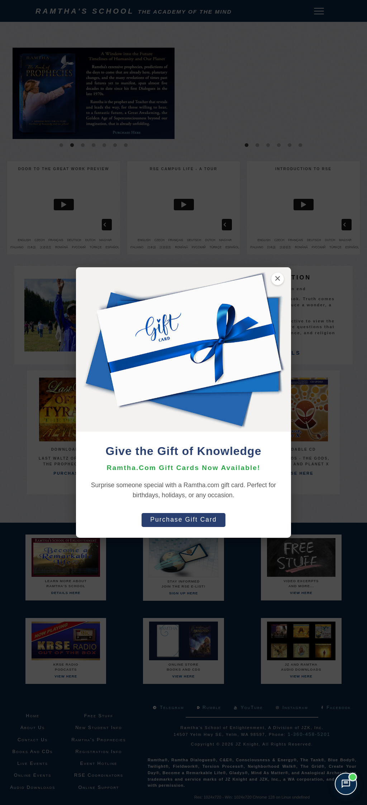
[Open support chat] (346, 784)
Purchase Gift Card (183, 519)
